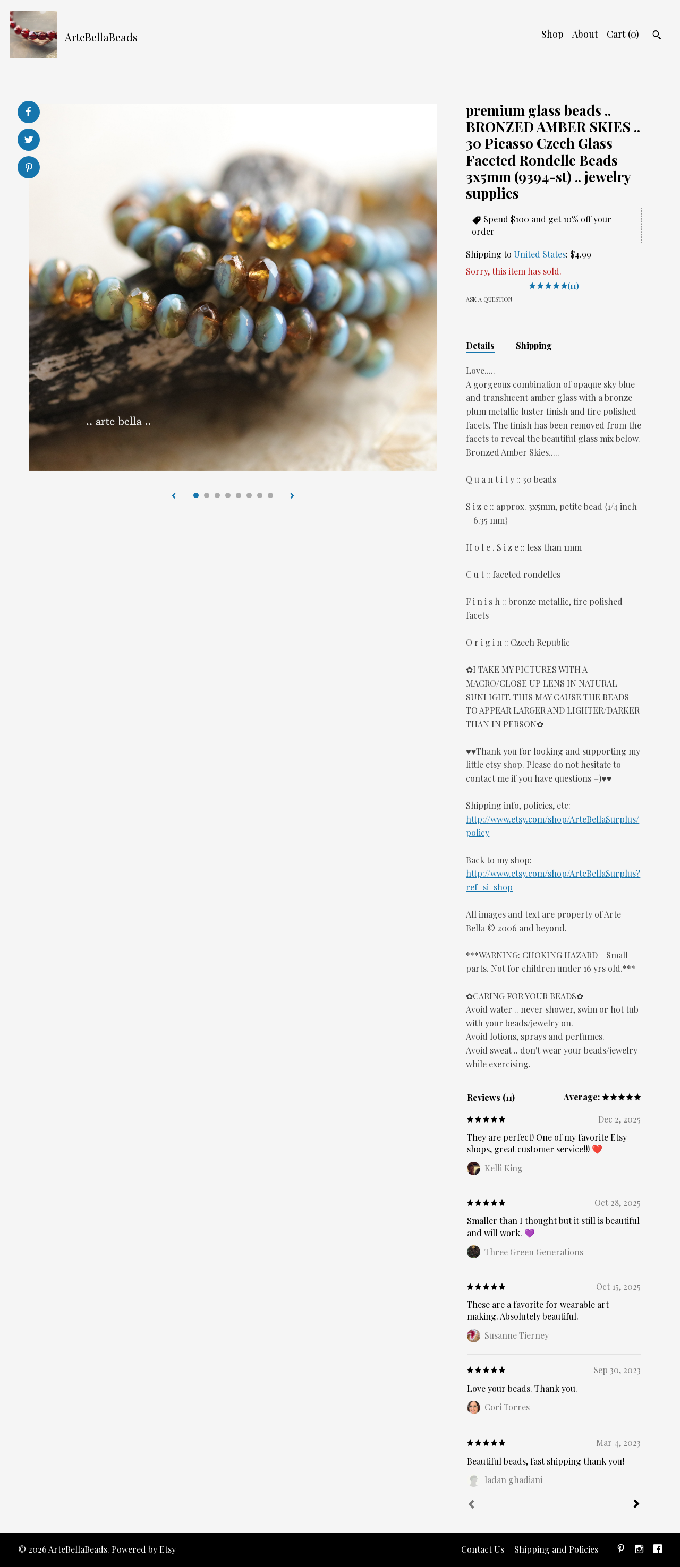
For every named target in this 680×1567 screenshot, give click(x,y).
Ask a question (489, 299)
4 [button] (228, 495)
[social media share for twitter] (28, 141)
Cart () (623, 34)
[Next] (636, 1505)
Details (480, 345)
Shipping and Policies (556, 1549)
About (585, 34)
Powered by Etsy (144, 1549)
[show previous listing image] (174, 496)
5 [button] (238, 495)
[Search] (657, 36)
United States (540, 254)
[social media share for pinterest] (28, 168)
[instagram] (639, 1550)
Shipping (534, 345)
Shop (552, 34)
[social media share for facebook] (28, 112)
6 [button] (249, 495)
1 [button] (196, 495)
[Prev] (471, 1505)
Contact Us (482, 1549)
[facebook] (657, 1550)
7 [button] (259, 495)
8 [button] (270, 495)
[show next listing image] (292, 496)
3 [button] (217, 495)
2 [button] (206, 495)
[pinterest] (621, 1550)
